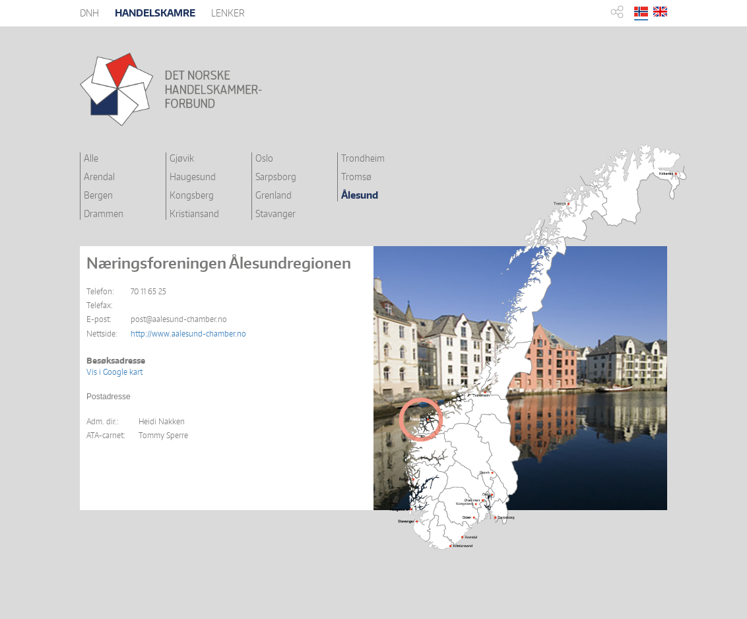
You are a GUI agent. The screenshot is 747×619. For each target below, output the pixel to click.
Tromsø (356, 176)
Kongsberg (192, 195)
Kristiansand (194, 213)
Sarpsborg (275, 176)
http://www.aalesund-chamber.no (188, 334)
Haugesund (193, 176)
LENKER (228, 12)
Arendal (99, 176)
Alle (91, 158)
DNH (89, 12)
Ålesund (359, 195)
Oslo (264, 158)
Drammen (103, 213)
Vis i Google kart (114, 372)
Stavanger (275, 213)
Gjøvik (182, 158)
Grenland (273, 195)
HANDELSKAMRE (155, 12)
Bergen (98, 195)
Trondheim (363, 158)
